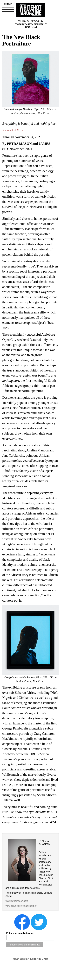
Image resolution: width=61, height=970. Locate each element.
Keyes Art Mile (12, 130)
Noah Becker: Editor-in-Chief (30, 958)
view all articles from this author (21, 906)
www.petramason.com (17, 901)
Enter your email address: (20, 933)
